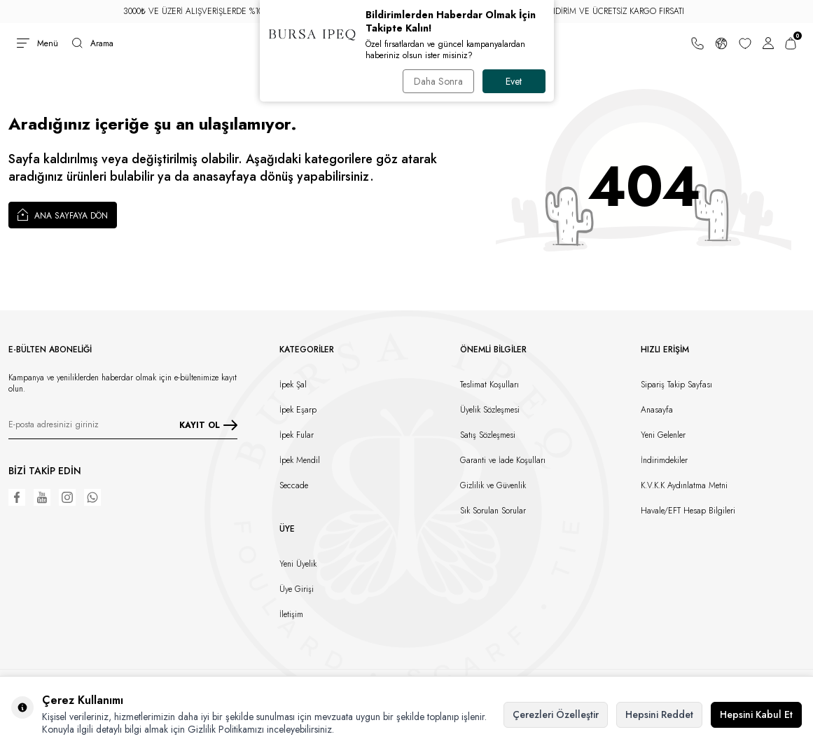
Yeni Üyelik (298, 564)
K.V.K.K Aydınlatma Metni (684, 485)
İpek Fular (296, 435)
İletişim (291, 614)
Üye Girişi (296, 589)
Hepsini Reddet (659, 714)
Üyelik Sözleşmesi (490, 409)
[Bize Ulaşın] (697, 43)
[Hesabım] (768, 43)
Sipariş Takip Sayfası (676, 384)
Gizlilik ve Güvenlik (493, 485)
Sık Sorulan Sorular (493, 510)
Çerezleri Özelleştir (556, 714)
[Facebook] (16, 497)
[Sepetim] (790, 43)
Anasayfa (657, 409)
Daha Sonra (438, 81)
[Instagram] (67, 497)
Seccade (293, 485)
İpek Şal (293, 384)
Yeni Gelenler (663, 435)
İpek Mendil (299, 460)
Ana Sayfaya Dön (63, 214)
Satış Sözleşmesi (487, 435)
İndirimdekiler (664, 460)
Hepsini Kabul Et (756, 714)
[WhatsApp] (92, 497)
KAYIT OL (208, 425)
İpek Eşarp (298, 409)
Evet (514, 81)
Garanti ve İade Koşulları (503, 460)
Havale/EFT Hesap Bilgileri (688, 510)
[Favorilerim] (745, 43)
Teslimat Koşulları (489, 384)
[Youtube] (42, 497)
